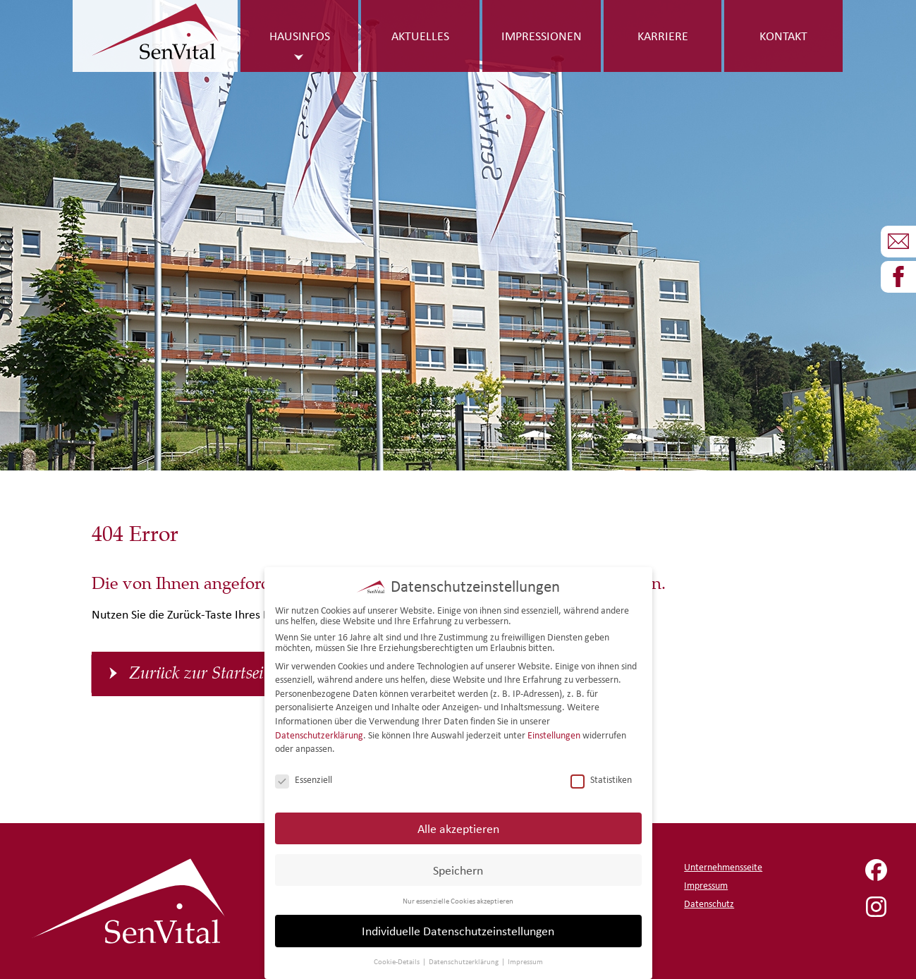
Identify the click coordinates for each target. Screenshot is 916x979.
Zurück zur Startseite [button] (202, 673)
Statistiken (601, 777)
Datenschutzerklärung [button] (464, 958)
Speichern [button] (458, 866)
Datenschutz (709, 904)
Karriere (662, 35)
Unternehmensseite (723, 867)
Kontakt (783, 35)
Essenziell (303, 777)
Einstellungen (553, 731)
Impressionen (541, 35)
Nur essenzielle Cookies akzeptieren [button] (458, 897)
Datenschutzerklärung (319, 731)
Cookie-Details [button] (397, 958)
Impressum (706, 885)
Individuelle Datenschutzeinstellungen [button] (458, 928)
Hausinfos (299, 35)
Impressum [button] (525, 958)
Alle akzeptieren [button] (458, 825)
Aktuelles (420, 35)
